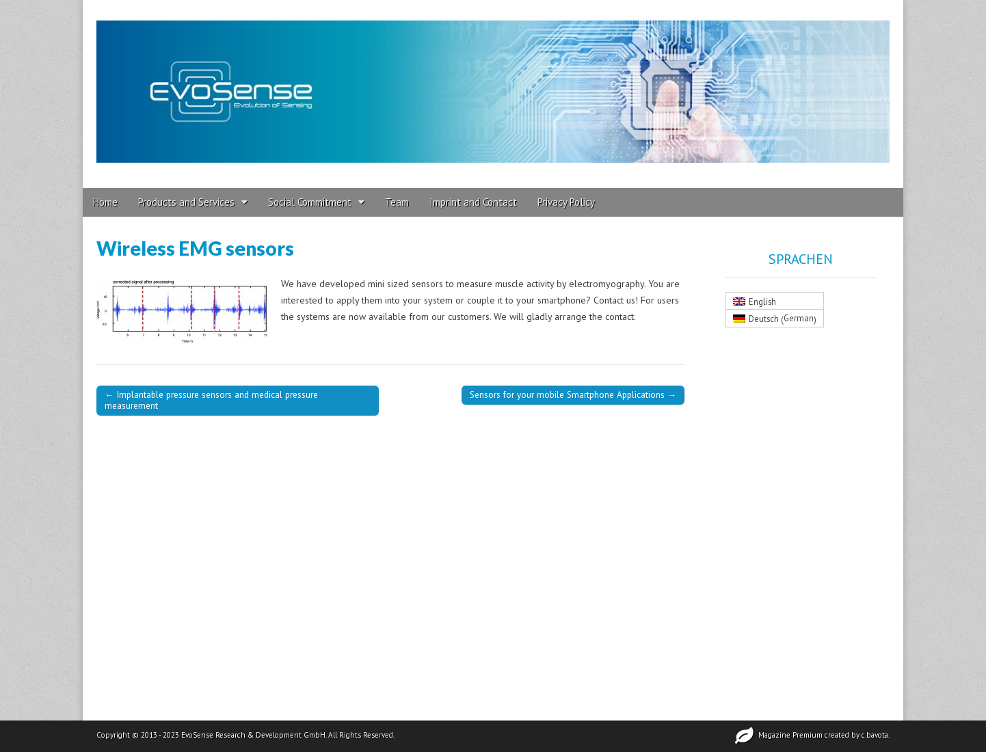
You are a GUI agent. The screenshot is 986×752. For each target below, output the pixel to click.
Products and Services (186, 202)
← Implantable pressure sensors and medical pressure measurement (211, 400)
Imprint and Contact (473, 202)
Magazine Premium (790, 735)
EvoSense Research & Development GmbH (253, 735)
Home (105, 202)
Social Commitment (309, 202)
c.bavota (875, 735)
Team (397, 202)
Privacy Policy (566, 202)
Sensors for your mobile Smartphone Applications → (573, 394)
